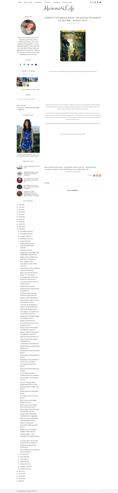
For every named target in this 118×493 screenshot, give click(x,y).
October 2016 (24, 236)
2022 (20, 214)
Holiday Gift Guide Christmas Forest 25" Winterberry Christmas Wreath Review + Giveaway (31, 193)
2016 (20, 229)
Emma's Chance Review (27, 286)
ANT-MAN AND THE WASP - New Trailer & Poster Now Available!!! (31, 187)
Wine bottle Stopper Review (29, 309)
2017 (20, 226)
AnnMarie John (35, 491)
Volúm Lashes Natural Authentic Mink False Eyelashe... (27, 246)
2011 (20, 481)
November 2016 (25, 234)
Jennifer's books (28, 74)
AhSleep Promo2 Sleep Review (29, 337)
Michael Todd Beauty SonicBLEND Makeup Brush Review (28, 425)
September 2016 (25, 239)
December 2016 (25, 231)
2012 (20, 478)
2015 (20, 471)
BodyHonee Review (26, 250)
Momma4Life (59, 8)
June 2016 (23, 457)
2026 (20, 205)
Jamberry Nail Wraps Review (29, 298)
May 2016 (23, 459)
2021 (20, 217)
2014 (20, 473)
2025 (20, 207)
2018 (20, 224)
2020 (20, 219)
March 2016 (23, 464)
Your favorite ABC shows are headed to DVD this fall (31, 180)
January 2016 (24, 469)
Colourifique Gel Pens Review (29, 343)
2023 (20, 212)
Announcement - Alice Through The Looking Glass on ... (29, 436)
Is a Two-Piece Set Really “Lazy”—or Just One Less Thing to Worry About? (28, 155)
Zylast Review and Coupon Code (31, 167)
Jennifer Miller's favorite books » (31, 89)
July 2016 (23, 454)
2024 (20, 209)
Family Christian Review (27, 321)
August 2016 (24, 241)
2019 (20, 222)
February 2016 (24, 466)
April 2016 (23, 461)
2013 (20, 476)
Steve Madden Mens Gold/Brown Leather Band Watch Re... (28, 264)
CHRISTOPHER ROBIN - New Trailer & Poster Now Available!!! (31, 173)
